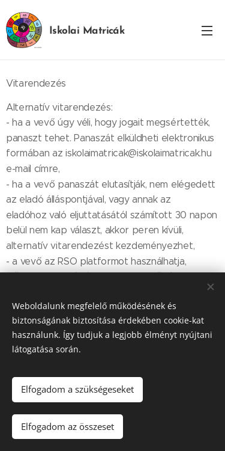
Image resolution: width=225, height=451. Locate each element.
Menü (207, 30)
